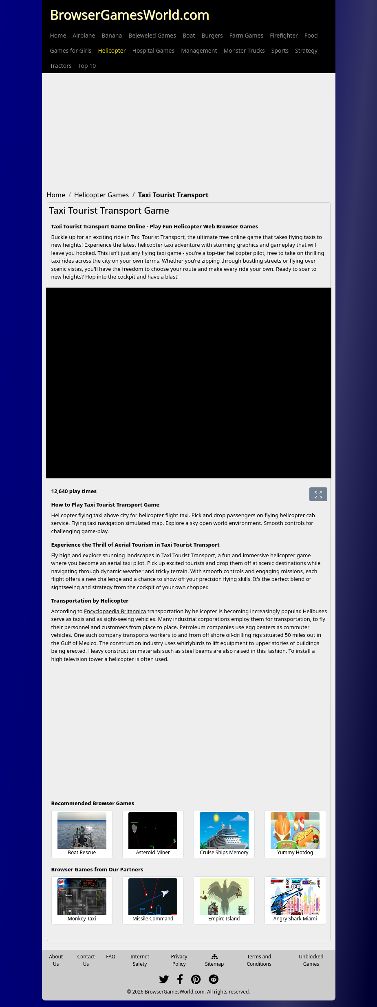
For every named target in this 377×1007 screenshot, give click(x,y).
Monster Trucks (244, 50)
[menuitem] (58, 35)
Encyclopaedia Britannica (115, 611)
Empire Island (224, 918)
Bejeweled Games (152, 35)
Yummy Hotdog (295, 852)
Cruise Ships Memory (224, 852)
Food (311, 35)
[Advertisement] (189, 130)
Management (199, 50)
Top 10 (87, 65)
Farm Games (246, 35)
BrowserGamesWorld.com (129, 14)
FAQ (110, 956)
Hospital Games (153, 50)
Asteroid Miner (153, 852)
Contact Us (86, 960)
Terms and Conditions (259, 960)
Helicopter (112, 50)
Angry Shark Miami (295, 918)
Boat (189, 35)
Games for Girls (71, 50)
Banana (111, 35)
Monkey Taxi (82, 918)
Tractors (61, 65)
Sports (280, 50)
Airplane (84, 35)
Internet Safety (139, 960)
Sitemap (214, 960)
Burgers (212, 35)
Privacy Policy (179, 960)
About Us (56, 960)
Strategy (306, 50)
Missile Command (152, 918)
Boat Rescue (82, 852)
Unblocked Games (311, 960)
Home (58, 35)
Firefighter (284, 35)
